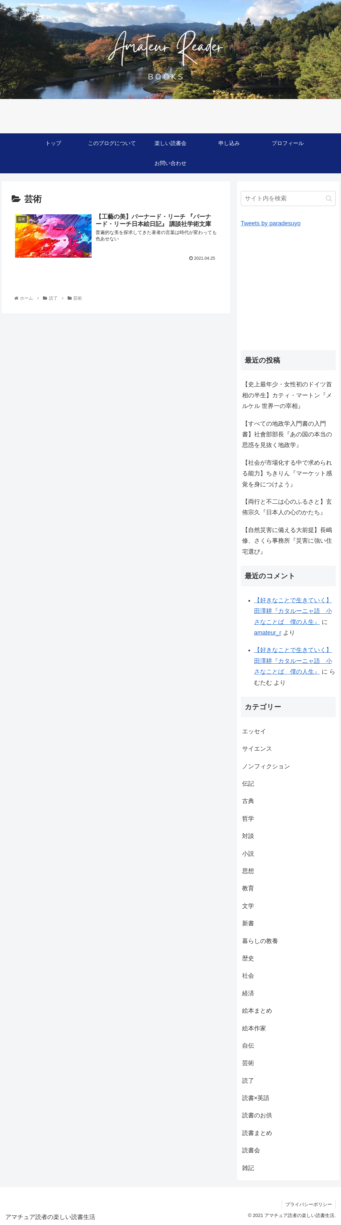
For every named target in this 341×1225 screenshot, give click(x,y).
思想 (248, 871)
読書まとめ (257, 1133)
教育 (248, 888)
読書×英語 (256, 1098)
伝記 (248, 783)
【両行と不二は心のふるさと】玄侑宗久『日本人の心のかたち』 (287, 507)
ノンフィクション (266, 766)
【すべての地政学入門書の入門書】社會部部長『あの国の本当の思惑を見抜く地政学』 (287, 434)
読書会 (251, 1150)
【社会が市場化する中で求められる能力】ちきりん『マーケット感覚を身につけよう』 (287, 473)
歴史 (248, 958)
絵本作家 (254, 1028)
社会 (248, 975)
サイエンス (257, 748)
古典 (248, 801)
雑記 (248, 1168)
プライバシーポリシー (308, 1204)
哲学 (248, 818)
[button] (329, 198)
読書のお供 (257, 1115)
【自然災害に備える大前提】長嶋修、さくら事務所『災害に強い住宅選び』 (287, 541)
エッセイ (254, 731)
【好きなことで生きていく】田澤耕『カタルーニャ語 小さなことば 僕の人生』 (293, 611)
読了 (248, 1080)
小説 (248, 853)
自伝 (248, 1045)
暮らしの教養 (260, 941)
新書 (248, 923)
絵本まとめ (257, 1010)
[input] (288, 198)
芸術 (248, 1063)
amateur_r (267, 632)
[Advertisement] (288, 292)
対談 (248, 836)
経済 (248, 993)
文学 (248, 906)
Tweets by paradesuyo (271, 223)
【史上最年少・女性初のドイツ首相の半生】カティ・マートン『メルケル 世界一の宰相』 (287, 395)
